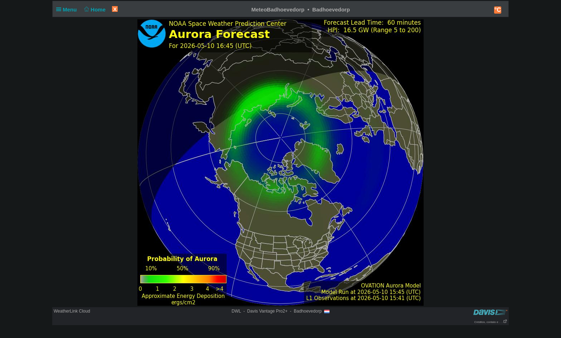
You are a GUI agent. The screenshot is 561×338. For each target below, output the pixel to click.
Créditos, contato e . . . (490, 322)
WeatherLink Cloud (72, 311)
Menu (68, 9)
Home (94, 9)
